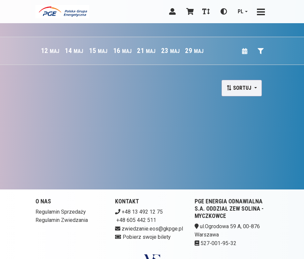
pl (240, 11)
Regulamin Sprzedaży (60, 212)
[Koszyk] (189, 12)
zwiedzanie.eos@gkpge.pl (152, 229)
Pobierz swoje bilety (147, 237)
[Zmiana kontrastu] (223, 12)
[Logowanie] (172, 11)
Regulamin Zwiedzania (61, 220)
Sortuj (239, 88)
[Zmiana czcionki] (206, 12)
